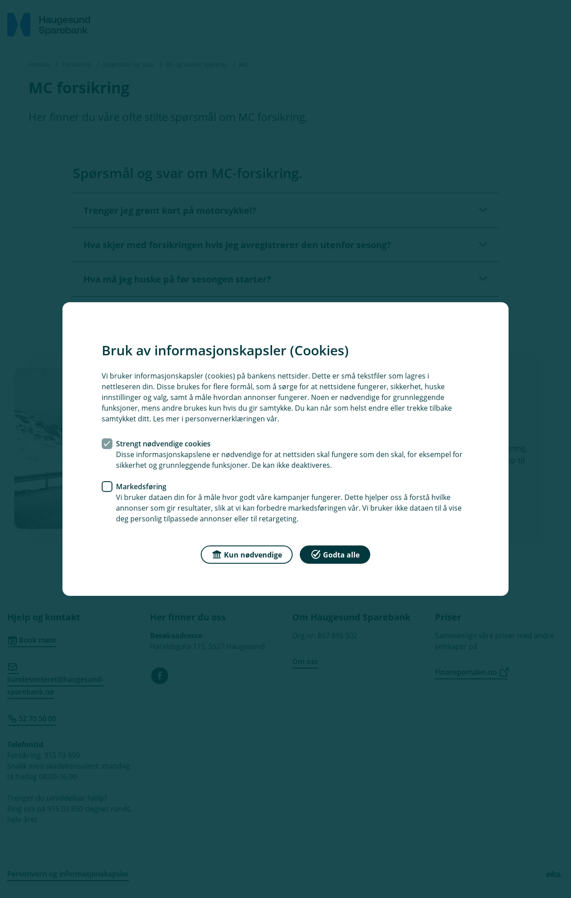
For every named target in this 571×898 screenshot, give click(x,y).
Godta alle (335, 554)
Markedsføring (141, 486)
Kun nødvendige (246, 554)
